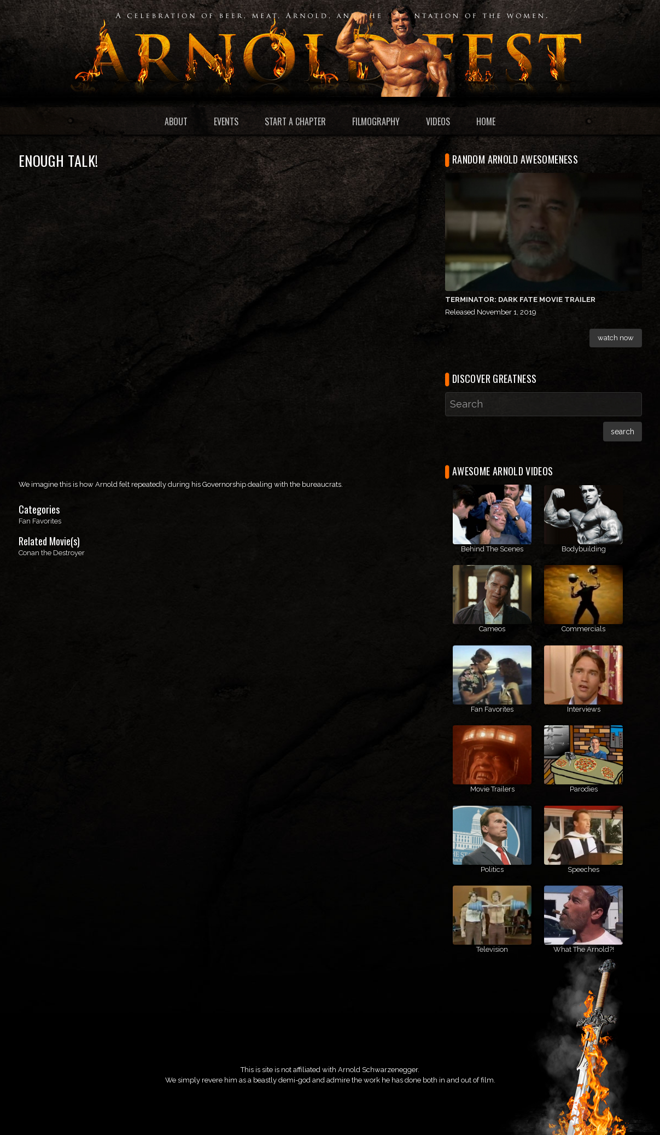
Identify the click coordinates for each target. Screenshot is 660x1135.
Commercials (583, 629)
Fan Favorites (40, 521)
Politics (492, 869)
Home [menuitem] (485, 121)
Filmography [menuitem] (376, 121)
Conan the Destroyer (52, 553)
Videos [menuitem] (438, 121)
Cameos (492, 629)
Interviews (583, 709)
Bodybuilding (584, 549)
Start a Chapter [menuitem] (295, 121)
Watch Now (616, 338)
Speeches (583, 869)
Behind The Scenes (492, 549)
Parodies (584, 789)
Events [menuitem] (226, 121)
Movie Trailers (492, 789)
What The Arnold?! (583, 949)
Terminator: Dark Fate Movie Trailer (520, 299)
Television (492, 949)
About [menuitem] (176, 121)
